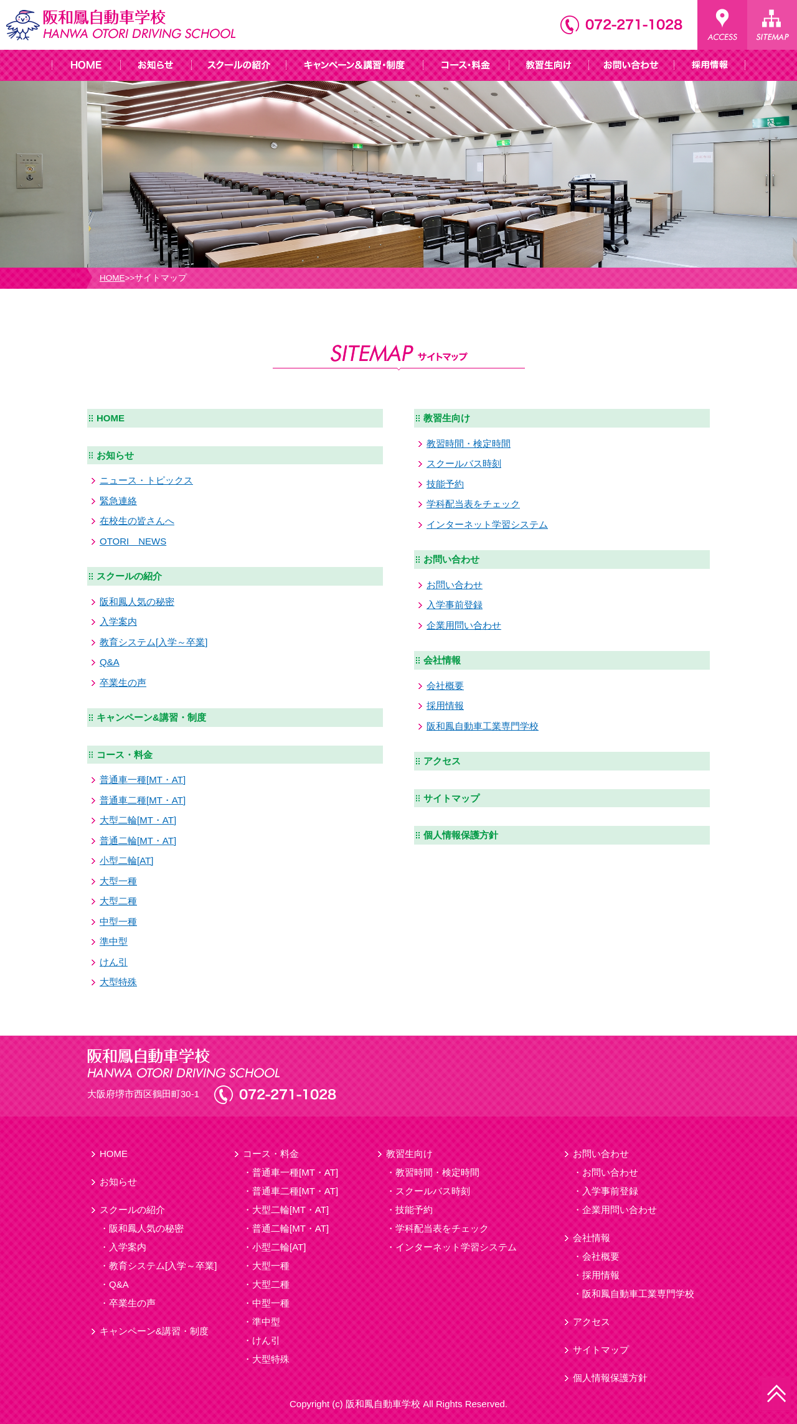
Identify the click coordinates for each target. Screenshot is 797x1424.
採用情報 (445, 705)
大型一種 (118, 881)
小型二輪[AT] (126, 860)
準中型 (114, 941)
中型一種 (118, 921)
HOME (112, 278)
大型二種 (118, 901)
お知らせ (115, 455)
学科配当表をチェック (473, 504)
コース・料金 (125, 754)
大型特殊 (118, 982)
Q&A (110, 662)
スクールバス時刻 (464, 463)
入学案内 (118, 621)
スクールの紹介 (129, 576)
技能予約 (445, 484)
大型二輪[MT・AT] (138, 820)
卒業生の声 (123, 682)
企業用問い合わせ (464, 625)
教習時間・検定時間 (469, 443)
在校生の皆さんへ (137, 520)
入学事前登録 (455, 604)
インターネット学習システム (487, 524)
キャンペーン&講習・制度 (151, 717)
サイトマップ (451, 798)
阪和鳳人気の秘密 (137, 601)
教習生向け (446, 418)
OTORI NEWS (133, 541)
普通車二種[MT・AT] (143, 800)
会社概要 (445, 685)
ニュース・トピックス (146, 480)
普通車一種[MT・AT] (143, 779)
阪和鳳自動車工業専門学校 (483, 726)
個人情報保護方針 (460, 835)
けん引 (114, 962)
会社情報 (442, 660)
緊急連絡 (118, 500)
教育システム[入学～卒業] (153, 642)
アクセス (442, 761)
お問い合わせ (451, 559)
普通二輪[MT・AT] (138, 840)
